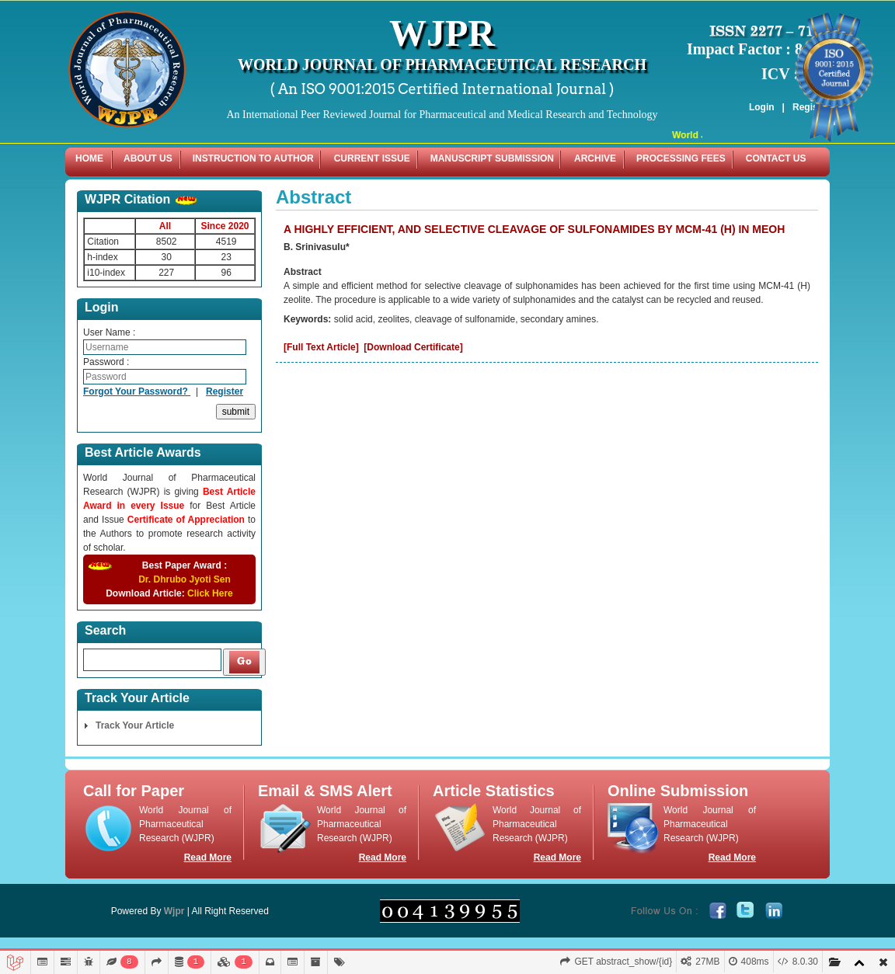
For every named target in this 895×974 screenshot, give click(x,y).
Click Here (210, 593)
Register (224, 391)
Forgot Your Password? (136, 391)
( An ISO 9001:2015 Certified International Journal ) (442, 89)
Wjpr (174, 911)
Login (762, 107)
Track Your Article (135, 725)
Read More (208, 857)
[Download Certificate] (413, 347)
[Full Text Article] (321, 347)
